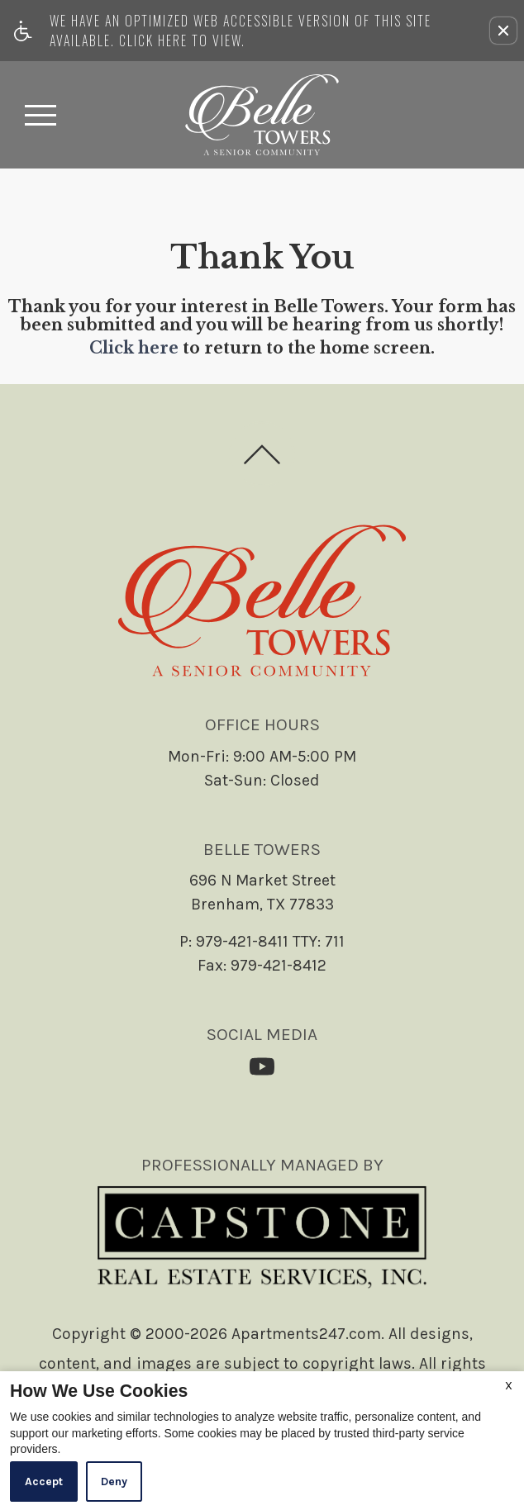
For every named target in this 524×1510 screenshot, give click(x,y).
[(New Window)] (262, 1066)
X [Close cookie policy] (508, 1386)
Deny (114, 1481)
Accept (44, 1481)
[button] (503, 30)
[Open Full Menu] (40, 114)
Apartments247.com (306, 1333)
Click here (134, 348)
